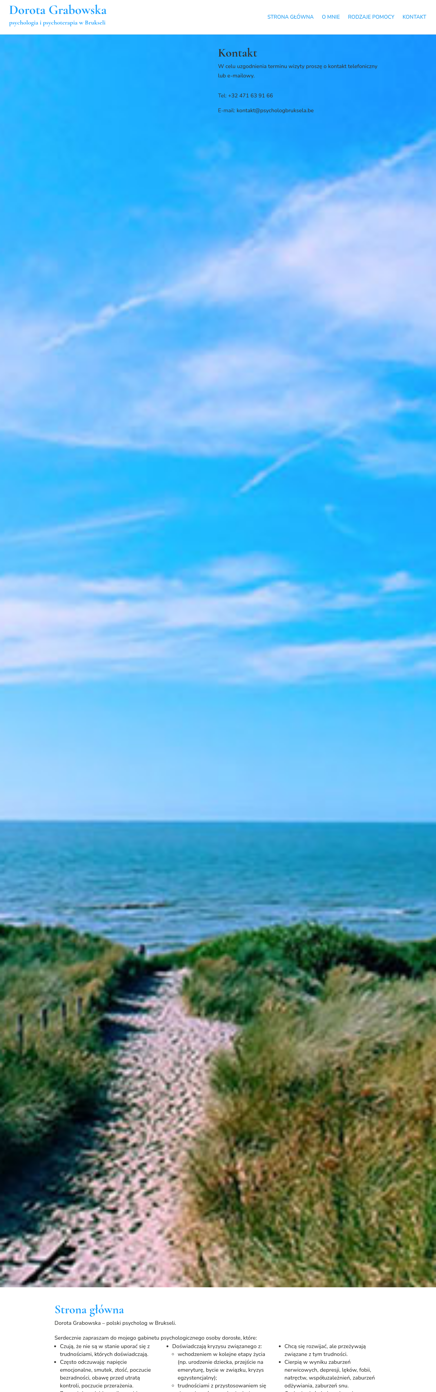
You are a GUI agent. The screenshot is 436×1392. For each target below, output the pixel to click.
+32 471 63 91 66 (250, 95)
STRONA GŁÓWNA (290, 18)
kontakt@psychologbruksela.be (275, 110)
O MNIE (331, 18)
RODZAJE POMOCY (371, 18)
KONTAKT (414, 18)
